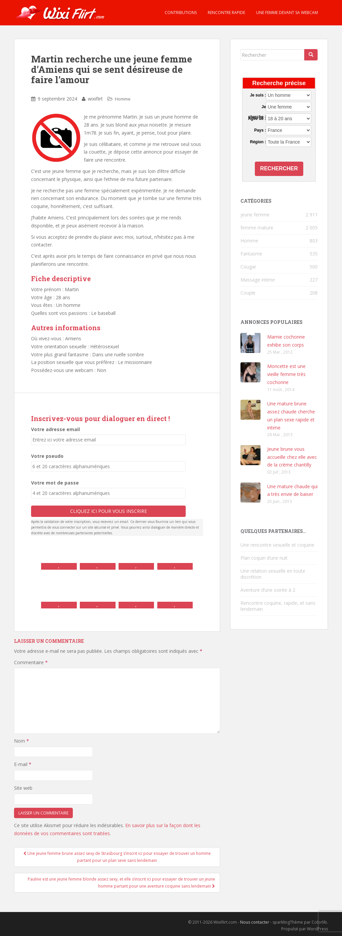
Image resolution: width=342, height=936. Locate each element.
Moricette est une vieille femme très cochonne (286, 374)
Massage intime (257, 279)
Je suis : (258, 95)
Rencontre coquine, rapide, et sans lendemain (278, 606)
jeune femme (255, 214)
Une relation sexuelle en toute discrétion (272, 574)
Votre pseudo (47, 456)
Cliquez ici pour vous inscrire (108, 511)
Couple (247, 293)
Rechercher (279, 168)
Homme (123, 99)
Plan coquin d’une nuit (264, 558)
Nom (21, 741)
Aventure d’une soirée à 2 (267, 590)
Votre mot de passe (55, 483)
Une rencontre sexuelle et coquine (277, 545)
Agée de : (257, 118)
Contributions (180, 12)
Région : (258, 142)
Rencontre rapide (226, 12)
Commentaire (31, 662)
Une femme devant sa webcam (286, 12)
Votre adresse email (55, 429)
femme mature (256, 227)
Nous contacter (254, 922)
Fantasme (251, 253)
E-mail (22, 764)
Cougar (248, 266)
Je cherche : (257, 107)
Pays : (260, 130)
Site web (23, 788)
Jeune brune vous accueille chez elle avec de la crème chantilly (292, 457)
